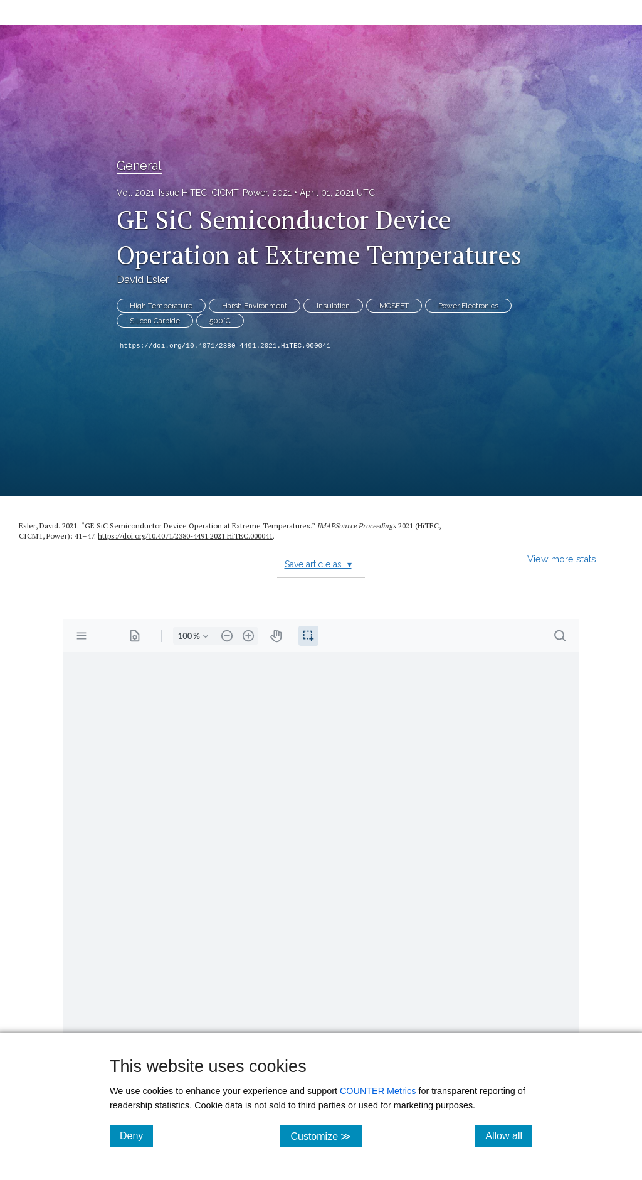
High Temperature (161, 305)
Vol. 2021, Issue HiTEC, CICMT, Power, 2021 (204, 193)
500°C (220, 320)
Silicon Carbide (155, 320)
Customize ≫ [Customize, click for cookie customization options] (325, 1136)
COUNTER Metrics (378, 1091)
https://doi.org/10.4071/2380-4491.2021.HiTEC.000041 (225, 346)
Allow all (508, 1135)
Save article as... (318, 564)
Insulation (333, 305)
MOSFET (394, 305)
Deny (136, 1135)
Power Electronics (468, 305)
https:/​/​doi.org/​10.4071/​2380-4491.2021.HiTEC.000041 (185, 535)
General (139, 165)
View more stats (561, 559)
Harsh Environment (254, 305)
